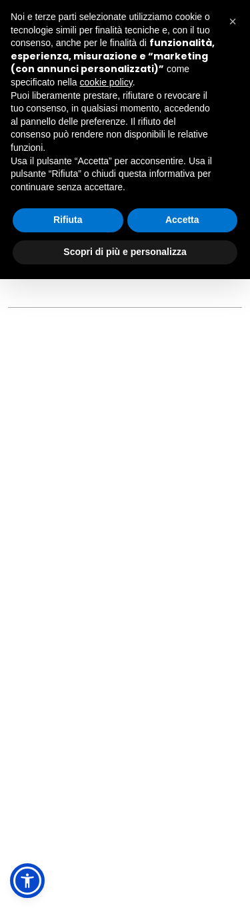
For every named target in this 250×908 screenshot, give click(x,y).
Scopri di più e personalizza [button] (124, 251)
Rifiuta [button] (68, 219)
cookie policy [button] (106, 82)
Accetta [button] (182, 219)
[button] (27, 881)
